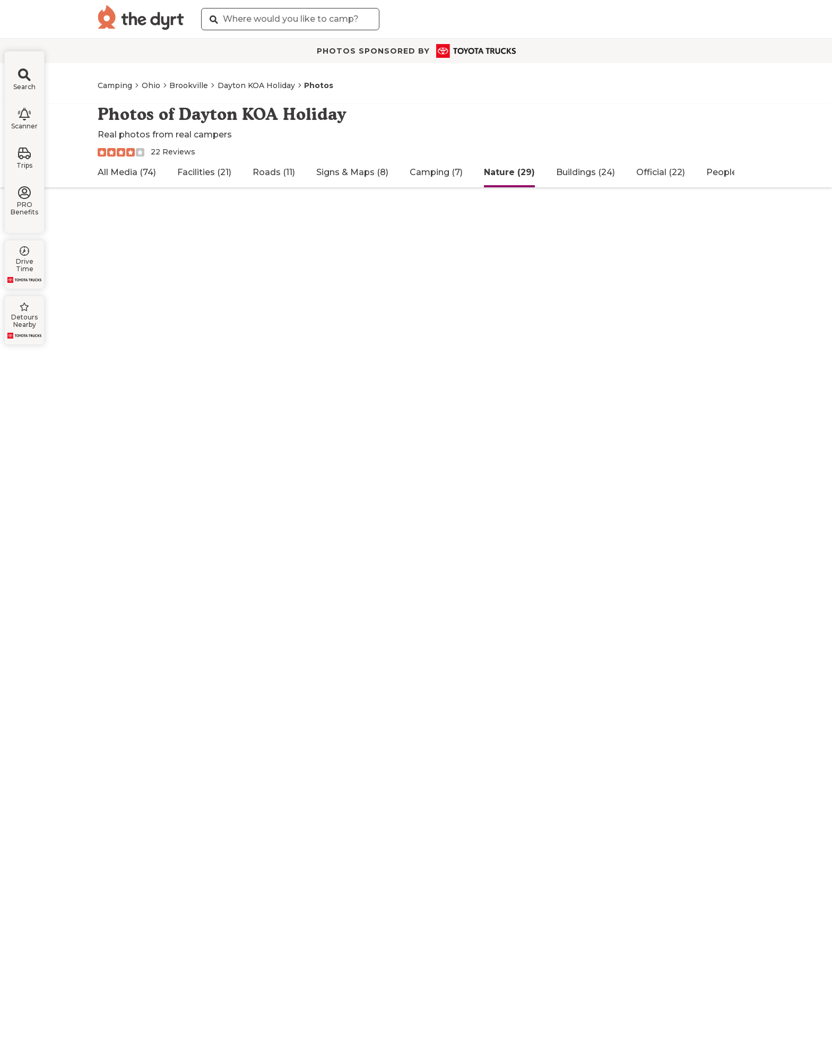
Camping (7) (436, 172)
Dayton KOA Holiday (256, 85)
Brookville (188, 85)
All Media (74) (127, 172)
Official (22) (660, 172)
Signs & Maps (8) (352, 172)
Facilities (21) (204, 172)
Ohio (151, 85)
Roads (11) (274, 172)
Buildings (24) (585, 172)
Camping (115, 85)
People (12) (729, 172)
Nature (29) (509, 172)
